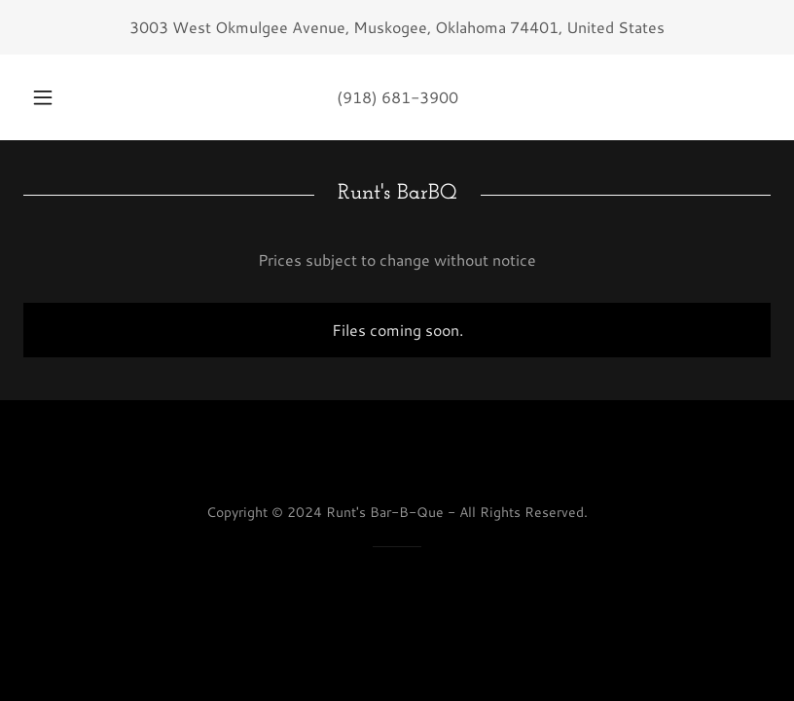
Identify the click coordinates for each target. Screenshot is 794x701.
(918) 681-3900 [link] (397, 97)
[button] (56, 97)
